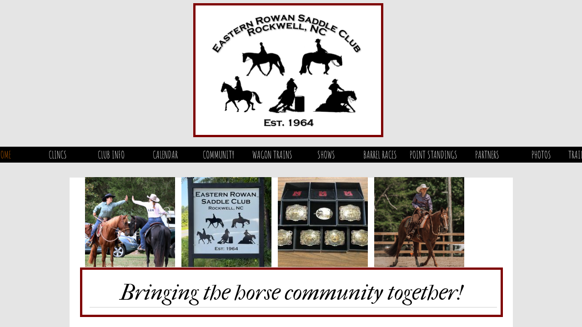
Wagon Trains (272, 155)
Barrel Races (380, 155)
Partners (487, 155)
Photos (541, 155)
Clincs (58, 155)
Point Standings (433, 155)
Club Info (111, 155)
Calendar (165, 155)
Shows (326, 155)
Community (219, 155)
